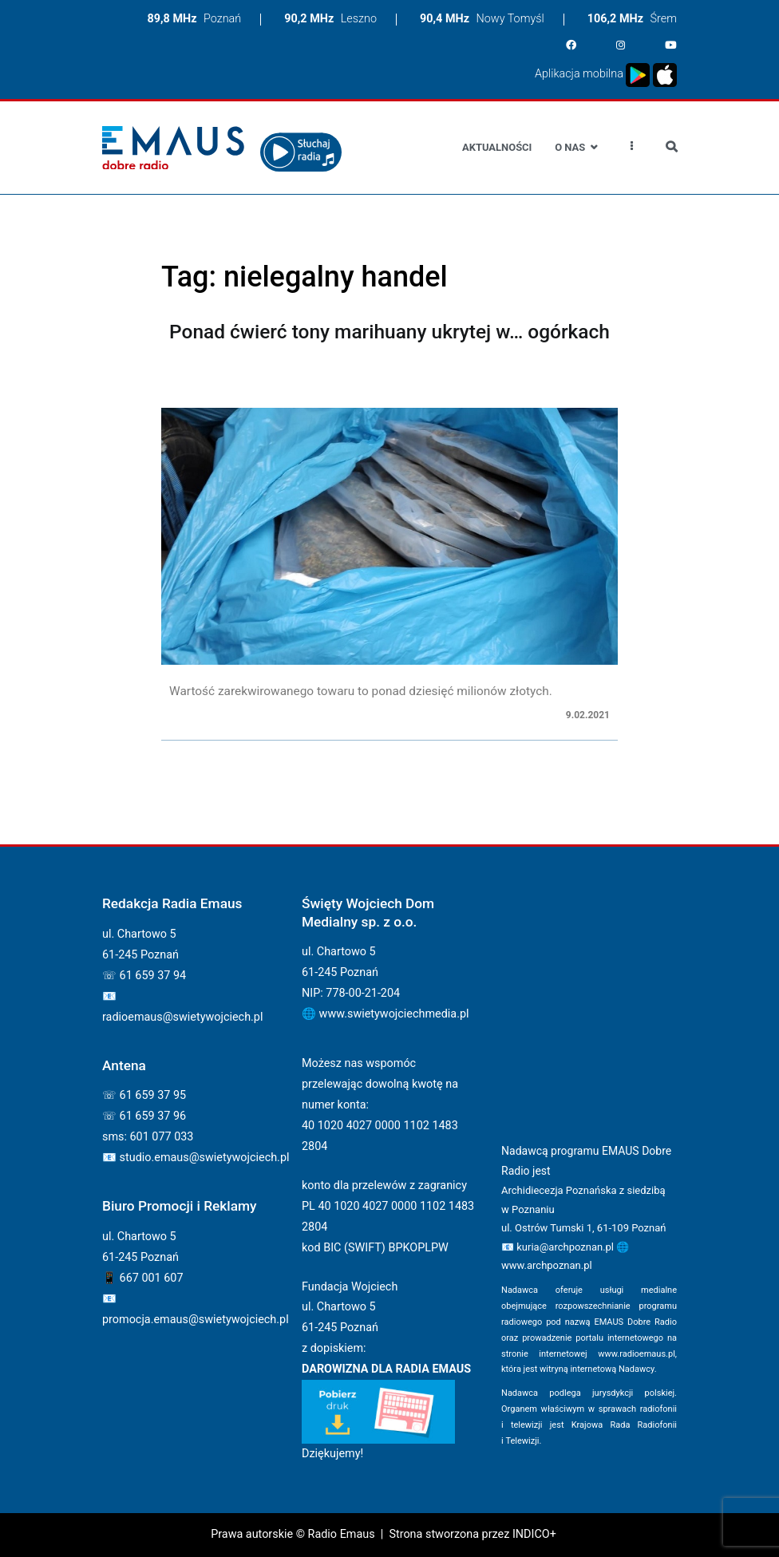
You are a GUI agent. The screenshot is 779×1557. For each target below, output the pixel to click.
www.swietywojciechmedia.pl (394, 1014)
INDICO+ (534, 1534)
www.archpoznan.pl (546, 1265)
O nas (570, 147)
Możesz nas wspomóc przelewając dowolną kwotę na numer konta (380, 1084)
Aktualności (497, 147)
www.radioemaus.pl (636, 1354)
